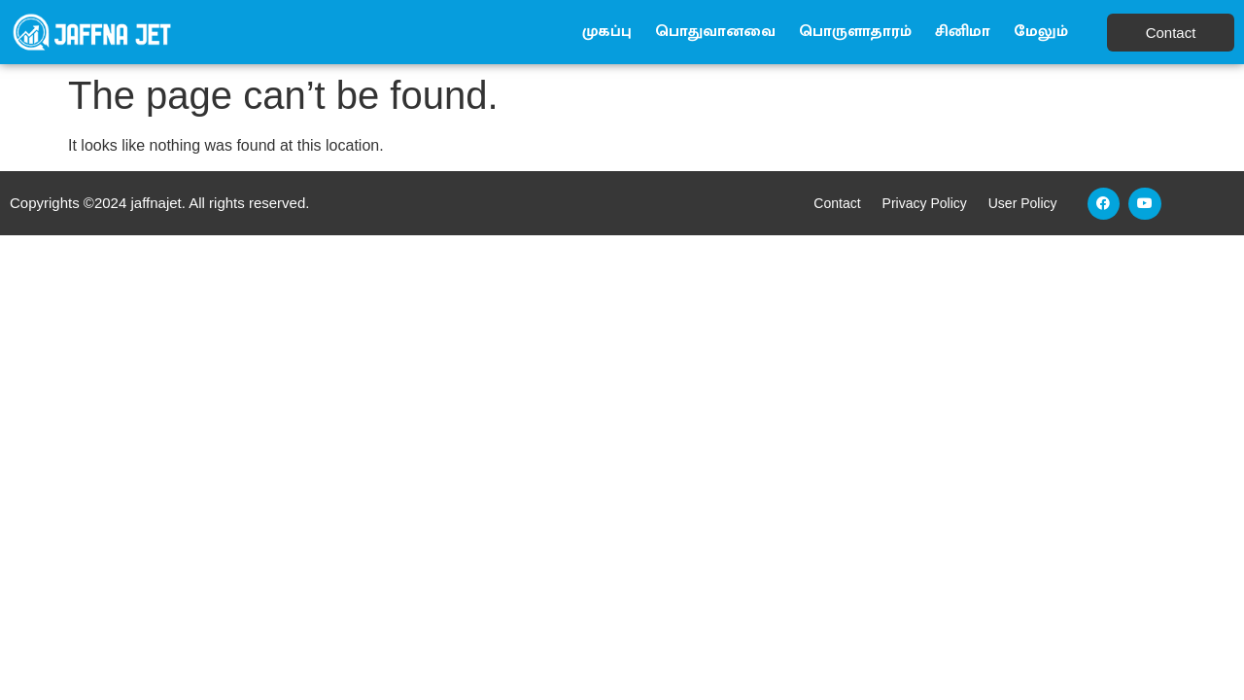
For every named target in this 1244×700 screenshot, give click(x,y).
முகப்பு (607, 31)
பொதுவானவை (715, 31)
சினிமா (962, 31)
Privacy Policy (924, 203)
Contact (836, 203)
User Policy (1022, 203)
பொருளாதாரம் (855, 31)
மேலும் (1041, 31)
